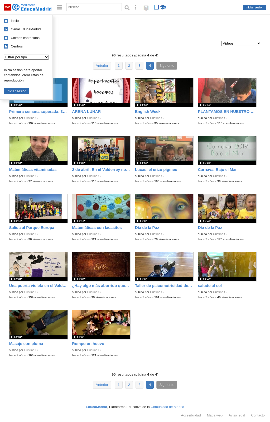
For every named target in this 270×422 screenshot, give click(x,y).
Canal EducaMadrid (26, 29)
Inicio (15, 21)
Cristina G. (31, 117)
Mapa (215, 415)
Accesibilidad (191, 415)
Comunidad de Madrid (167, 407)
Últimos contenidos (25, 38)
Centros (17, 46)
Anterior (102, 66)
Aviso (237, 415)
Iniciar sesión (254, 7)
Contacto (258, 415)
